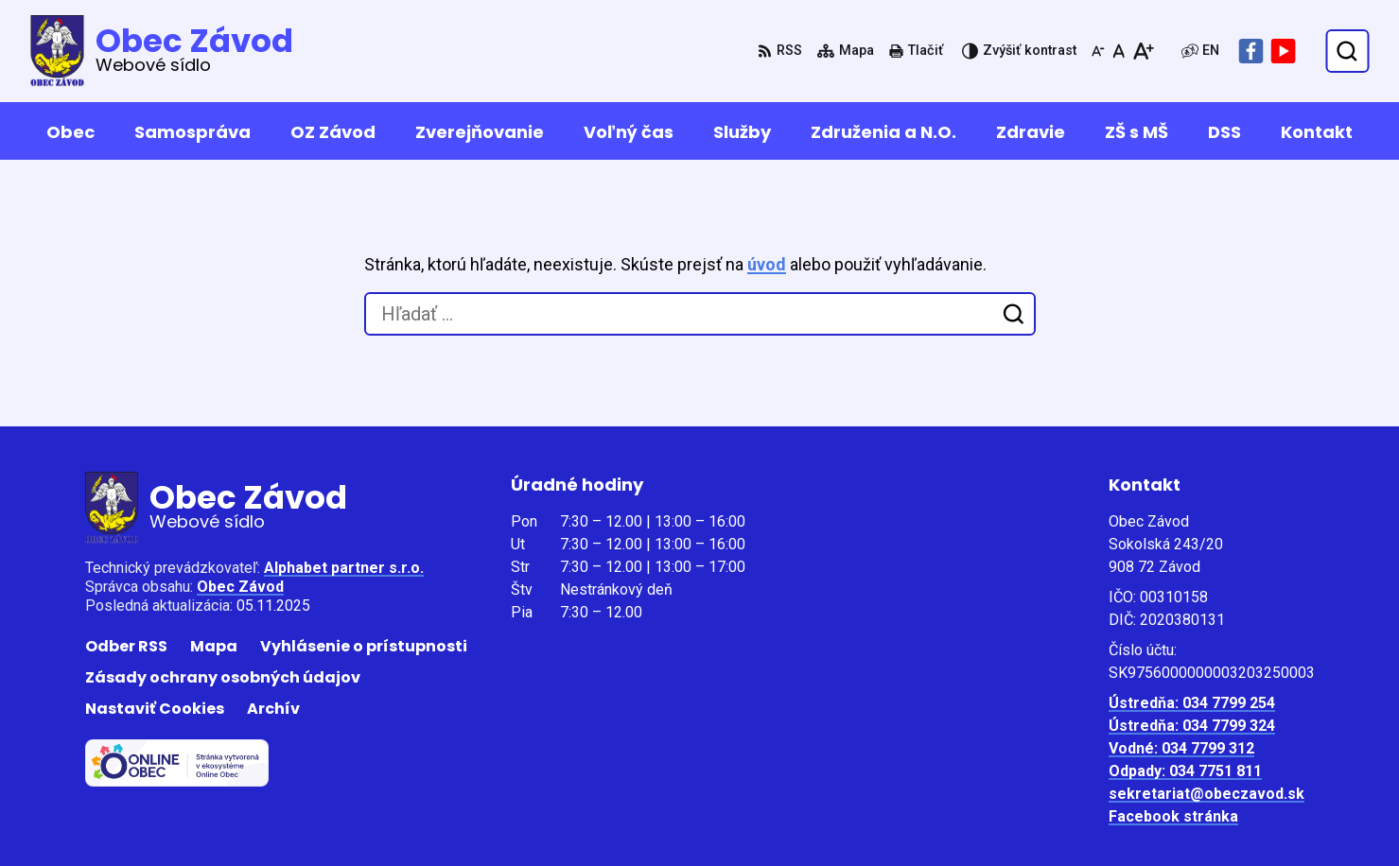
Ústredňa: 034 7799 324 (1192, 726)
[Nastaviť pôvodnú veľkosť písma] (1118, 51)
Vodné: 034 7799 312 (1181, 748)
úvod (766, 264)
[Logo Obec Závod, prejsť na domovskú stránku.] (161, 51)
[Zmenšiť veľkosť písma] (1098, 51)
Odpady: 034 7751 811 (1185, 771)
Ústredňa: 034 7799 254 (1192, 703)
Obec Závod (240, 587)
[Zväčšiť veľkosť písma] (1143, 51)
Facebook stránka (1173, 816)
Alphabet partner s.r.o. (344, 568)
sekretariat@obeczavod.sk (1206, 794)
